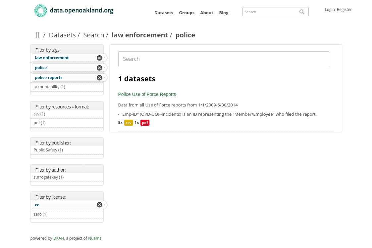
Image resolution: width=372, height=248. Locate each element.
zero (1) (55, 214)
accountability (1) (68, 87)
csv (128, 122)
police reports (49, 77)
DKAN (58, 238)
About (206, 13)
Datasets (163, 13)
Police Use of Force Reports (147, 94)
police (41, 67)
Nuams (94, 238)
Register (344, 9)
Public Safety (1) (68, 150)
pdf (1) (53, 123)
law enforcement (140, 34)
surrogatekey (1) (68, 178)
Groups (187, 13)
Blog (223, 13)
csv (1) (53, 114)
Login (330, 9)
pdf (145, 122)
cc (37, 205)
